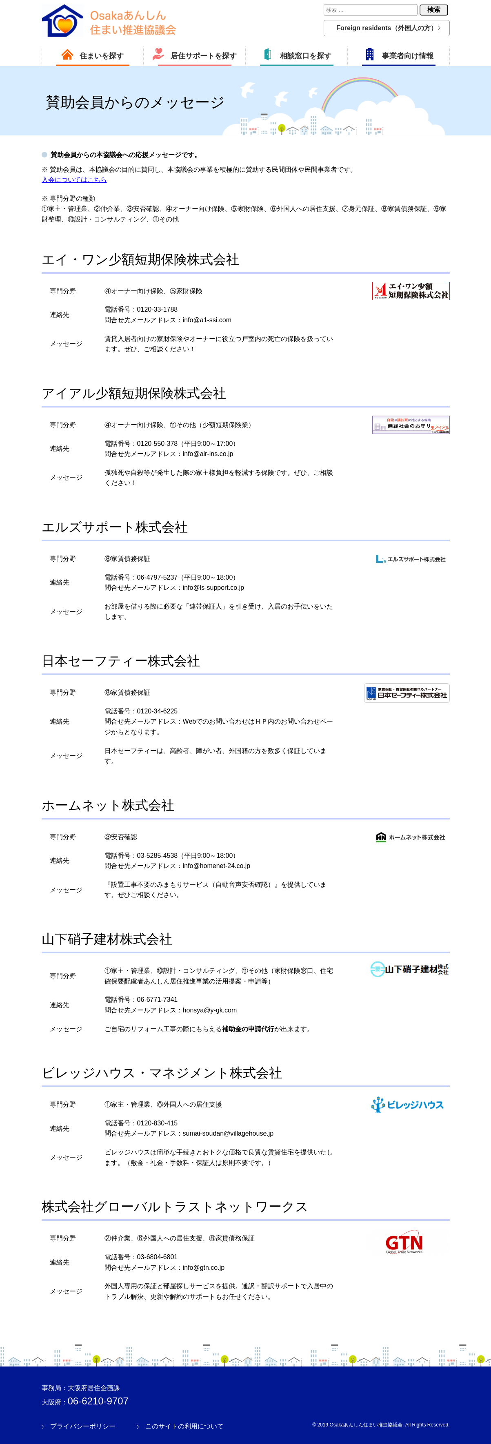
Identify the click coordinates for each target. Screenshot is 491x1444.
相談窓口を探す (296, 54)
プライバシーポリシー (83, 1426)
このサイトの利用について (184, 1426)
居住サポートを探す (194, 54)
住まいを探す (92, 54)
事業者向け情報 (398, 54)
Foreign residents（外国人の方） (386, 27)
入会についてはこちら (74, 179)
